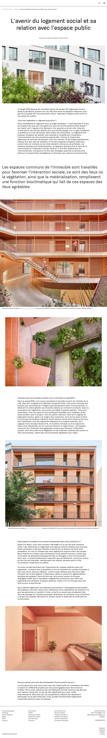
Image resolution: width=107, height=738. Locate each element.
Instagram (102, 728)
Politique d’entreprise (61, 716)
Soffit (4, 718)
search (99, 3)
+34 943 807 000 (100, 720)
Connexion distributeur (62, 720)
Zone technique (33, 718)
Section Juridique (60, 713)
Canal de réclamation (61, 718)
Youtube (102, 734)
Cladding (5, 713)
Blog (15, 9)
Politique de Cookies (61, 715)
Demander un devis (34, 716)
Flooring (4, 720)
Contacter (31, 720)
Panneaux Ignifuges (8, 711)
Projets (30, 713)
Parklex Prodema (7, 9)
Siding (4, 716)
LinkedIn (102, 732)
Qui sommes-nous (60, 711)
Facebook (102, 730)
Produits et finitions (34, 715)
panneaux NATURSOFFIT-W (28, 308)
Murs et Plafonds (7, 715)
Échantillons (32, 711)
